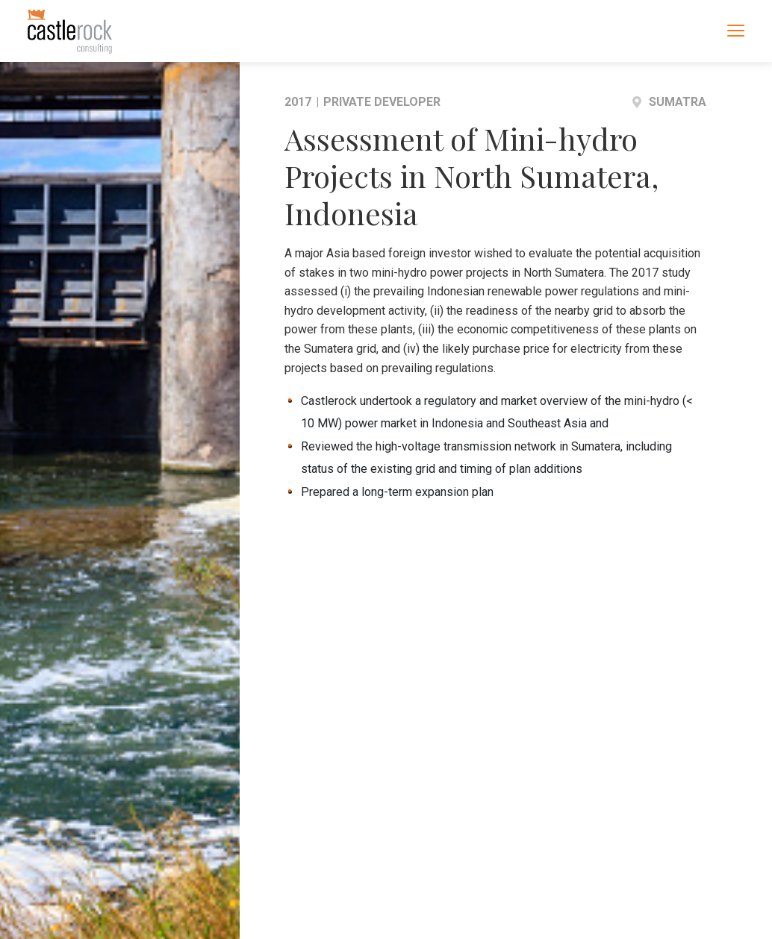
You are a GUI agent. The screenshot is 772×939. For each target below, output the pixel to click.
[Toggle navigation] (735, 29)
